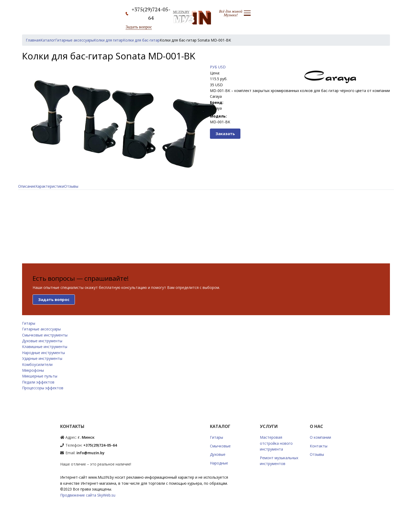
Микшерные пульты (39, 376)
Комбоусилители (37, 364)
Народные (219, 463)
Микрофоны (33, 370)
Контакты (318, 445)
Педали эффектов (38, 382)
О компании (320, 437)
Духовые (217, 454)
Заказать (225, 133)
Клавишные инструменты (44, 346)
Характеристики (49, 186)
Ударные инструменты (42, 358)
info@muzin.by (90, 452)
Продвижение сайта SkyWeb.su (87, 495)
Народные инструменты (43, 352)
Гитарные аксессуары (41, 328)
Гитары (28, 323)
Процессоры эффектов (42, 387)
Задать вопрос (139, 26)
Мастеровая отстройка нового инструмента (276, 443)
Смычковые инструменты (45, 335)
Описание (26, 186)
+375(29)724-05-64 (100, 445)
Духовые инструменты (42, 340)
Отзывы (71, 186)
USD (222, 66)
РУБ (213, 66)
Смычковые (220, 445)
